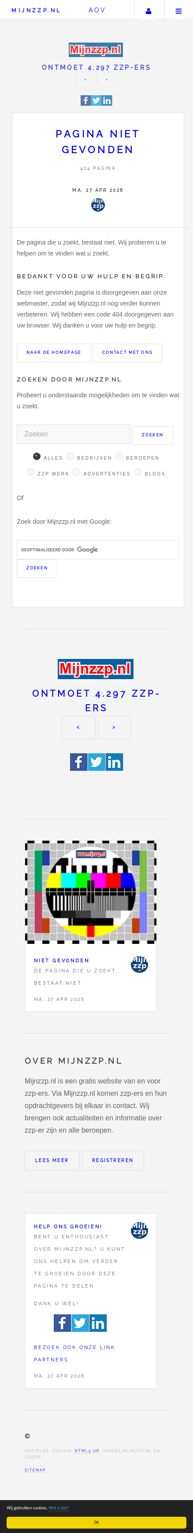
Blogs (155, 473)
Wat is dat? (59, 1508)
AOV (98, 10)
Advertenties (107, 473)
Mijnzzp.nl (36, 10)
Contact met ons (127, 352)
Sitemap (35, 1470)
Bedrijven (94, 458)
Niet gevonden (61, 960)
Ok (96, 1522)
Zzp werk (54, 473)
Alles (53, 458)
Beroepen (143, 458)
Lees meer (52, 1160)
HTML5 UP (87, 1451)
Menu (179, 9)
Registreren (113, 1160)
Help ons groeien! (68, 1227)
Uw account (148, 9)
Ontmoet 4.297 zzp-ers (97, 67)
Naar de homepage (54, 352)
